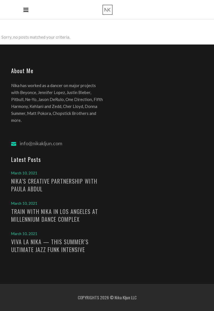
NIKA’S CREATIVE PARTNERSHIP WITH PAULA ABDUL (54, 185)
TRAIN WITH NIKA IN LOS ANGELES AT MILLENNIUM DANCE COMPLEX (54, 215)
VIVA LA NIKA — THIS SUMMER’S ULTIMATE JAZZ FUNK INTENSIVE (50, 246)
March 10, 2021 (24, 173)
